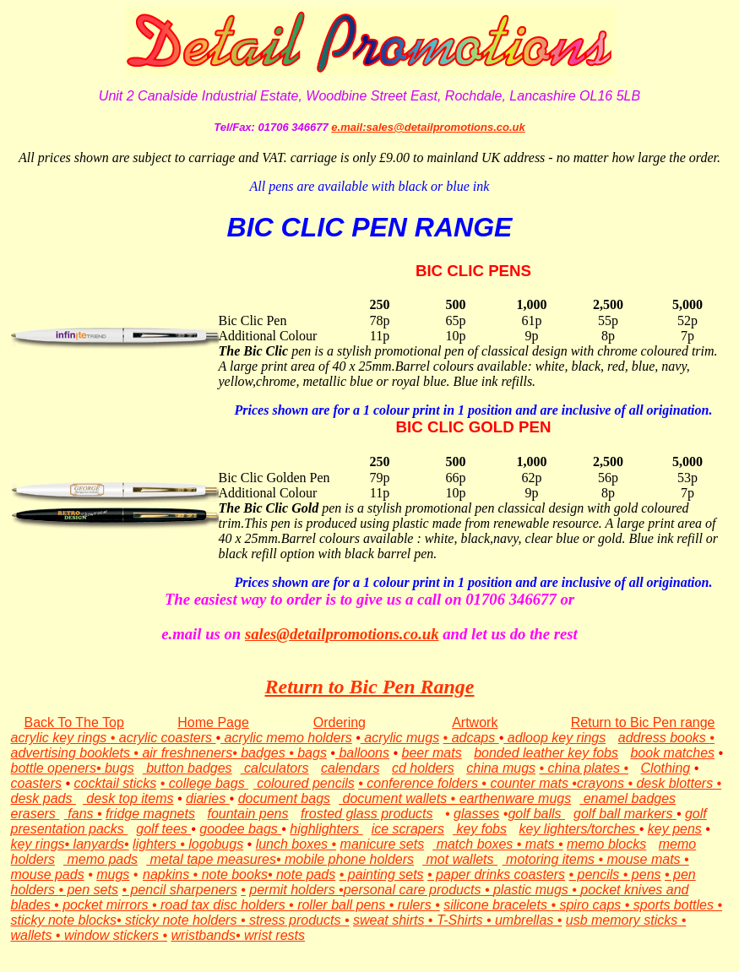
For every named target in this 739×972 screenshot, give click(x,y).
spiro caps (590, 905)
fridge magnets (150, 813)
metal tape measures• (215, 859)
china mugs (500, 768)
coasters (36, 783)
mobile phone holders (349, 859)
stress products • (298, 920)
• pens (639, 874)
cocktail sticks (114, 783)
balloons (362, 753)
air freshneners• (190, 753)
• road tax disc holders (220, 905)
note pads (304, 874)
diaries (208, 798)
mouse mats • (646, 859)
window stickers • (115, 935)
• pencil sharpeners (179, 889)
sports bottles (673, 905)
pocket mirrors (105, 905)
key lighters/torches (578, 829)
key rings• (40, 844)
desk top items (128, 798)
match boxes (474, 844)
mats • (544, 844)
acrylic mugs (400, 737)
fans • (83, 813)
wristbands (203, 935)
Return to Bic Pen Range (369, 687)
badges (263, 753)
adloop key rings (554, 737)
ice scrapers (408, 829)
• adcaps (471, 737)
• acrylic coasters (163, 737)
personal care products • (418, 889)
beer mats (432, 753)
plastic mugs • (536, 889)
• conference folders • (424, 783)
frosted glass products (367, 813)
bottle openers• (56, 768)
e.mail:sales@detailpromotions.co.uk (427, 127)
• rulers (410, 905)
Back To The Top (74, 722)
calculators (275, 768)
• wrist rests (270, 935)
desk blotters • (678, 783)
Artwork (474, 722)
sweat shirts (388, 920)
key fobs (480, 829)
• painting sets (382, 874)
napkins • (170, 874)
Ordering (339, 722)
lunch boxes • (296, 844)
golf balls (536, 813)
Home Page (213, 722)
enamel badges (627, 798)
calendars (350, 768)
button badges (187, 768)
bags (310, 753)
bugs (117, 768)
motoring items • (553, 859)
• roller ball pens (337, 905)
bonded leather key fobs (546, 753)
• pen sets (88, 889)
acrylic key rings (61, 737)
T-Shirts (460, 920)
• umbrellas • (522, 920)
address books (664, 737)
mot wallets (459, 859)
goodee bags (240, 829)
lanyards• (99, 844)
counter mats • (533, 783)
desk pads (43, 798)
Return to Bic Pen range (643, 722)
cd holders (423, 768)
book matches (672, 753)
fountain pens (247, 813)
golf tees (163, 829)
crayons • (607, 783)
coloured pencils (304, 783)
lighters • (160, 844)
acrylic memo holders (286, 737)
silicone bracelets (497, 905)
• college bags (204, 783)
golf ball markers (625, 813)
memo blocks (606, 844)
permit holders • (296, 889)
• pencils (594, 874)
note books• (235, 874)
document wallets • (399, 798)
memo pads (100, 859)
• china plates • (584, 768)
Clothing (666, 768)
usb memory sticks (621, 920)
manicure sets (382, 844)
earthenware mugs (515, 798)
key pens (675, 829)
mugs (112, 874)
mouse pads (47, 874)
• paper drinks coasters (496, 874)
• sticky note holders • (181, 920)
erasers (35, 813)
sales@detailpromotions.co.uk (342, 634)
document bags (284, 798)
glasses (476, 813)
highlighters (326, 829)
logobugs (215, 844)
